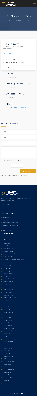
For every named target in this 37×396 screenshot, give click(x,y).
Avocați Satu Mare (9, 361)
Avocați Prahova (8, 356)
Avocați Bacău (8, 273)
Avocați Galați (7, 317)
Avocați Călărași (8, 295)
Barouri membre (8, 248)
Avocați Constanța (9, 307)
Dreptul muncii (7, 231)
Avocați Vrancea (8, 383)
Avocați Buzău (8, 292)
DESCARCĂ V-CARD (8, 68)
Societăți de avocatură (10, 246)
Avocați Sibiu (7, 364)
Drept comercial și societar (10, 222)
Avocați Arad (7, 268)
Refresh (19, 161)
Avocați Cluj (7, 300)
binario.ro (23, 393)
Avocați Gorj (7, 323)
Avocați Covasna (8, 309)
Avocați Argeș (7, 271)
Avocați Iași (7, 333)
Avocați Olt (7, 353)
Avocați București (9, 290)
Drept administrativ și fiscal (10, 225)
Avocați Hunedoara (9, 328)
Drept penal (6, 217)
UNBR (7, 205)
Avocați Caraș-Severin (10, 298)
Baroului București (20, 108)
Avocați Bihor (7, 276)
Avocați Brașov (8, 287)
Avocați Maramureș (9, 339)
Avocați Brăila (7, 284)
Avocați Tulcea (8, 375)
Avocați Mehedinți (9, 341)
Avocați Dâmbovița (9, 312)
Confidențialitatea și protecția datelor (14, 259)
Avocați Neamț (8, 351)
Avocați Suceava (8, 367)
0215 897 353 (8, 53)
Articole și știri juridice (10, 254)
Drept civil (5, 220)
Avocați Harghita (8, 325)
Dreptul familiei (7, 228)
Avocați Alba (7, 265)
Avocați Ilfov (7, 336)
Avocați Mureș (8, 348)
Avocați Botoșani (8, 281)
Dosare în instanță (9, 251)
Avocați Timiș (7, 372)
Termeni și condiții (9, 256)
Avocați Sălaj (7, 359)
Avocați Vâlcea (8, 377)
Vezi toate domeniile (8, 233)
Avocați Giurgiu (8, 320)
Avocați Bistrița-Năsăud (10, 279)
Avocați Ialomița (8, 331)
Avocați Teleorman (9, 369)
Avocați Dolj (7, 315)
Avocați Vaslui (7, 380)
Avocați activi (7, 243)
